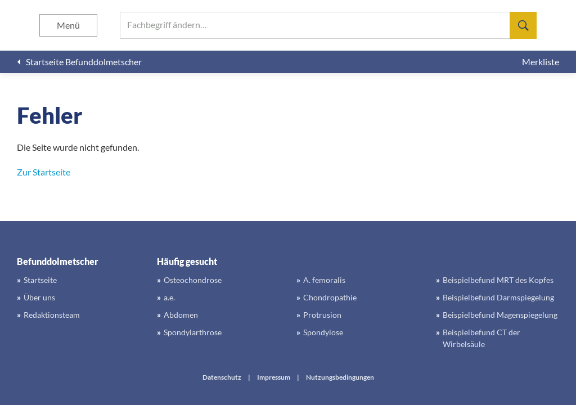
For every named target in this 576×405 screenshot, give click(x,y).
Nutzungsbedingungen (340, 377)
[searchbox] (328, 25)
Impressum (273, 377)
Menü (68, 25)
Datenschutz (221, 377)
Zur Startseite (43, 171)
